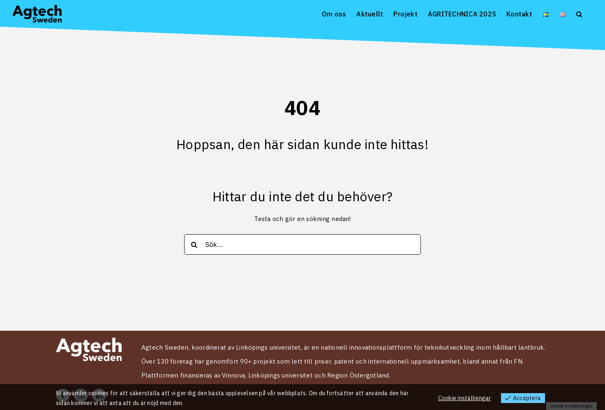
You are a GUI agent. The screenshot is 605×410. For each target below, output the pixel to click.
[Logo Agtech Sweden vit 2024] (89, 341)
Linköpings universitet (280, 375)
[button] (579, 13)
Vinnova (233, 375)
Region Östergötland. (358, 375)
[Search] (194, 244)
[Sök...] (302, 244)
